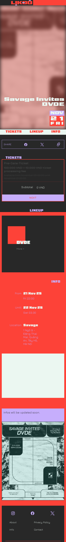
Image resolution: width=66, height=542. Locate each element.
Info (12, 529)
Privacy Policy (42, 522)
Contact (38, 529)
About (13, 522)
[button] (49, 2)
